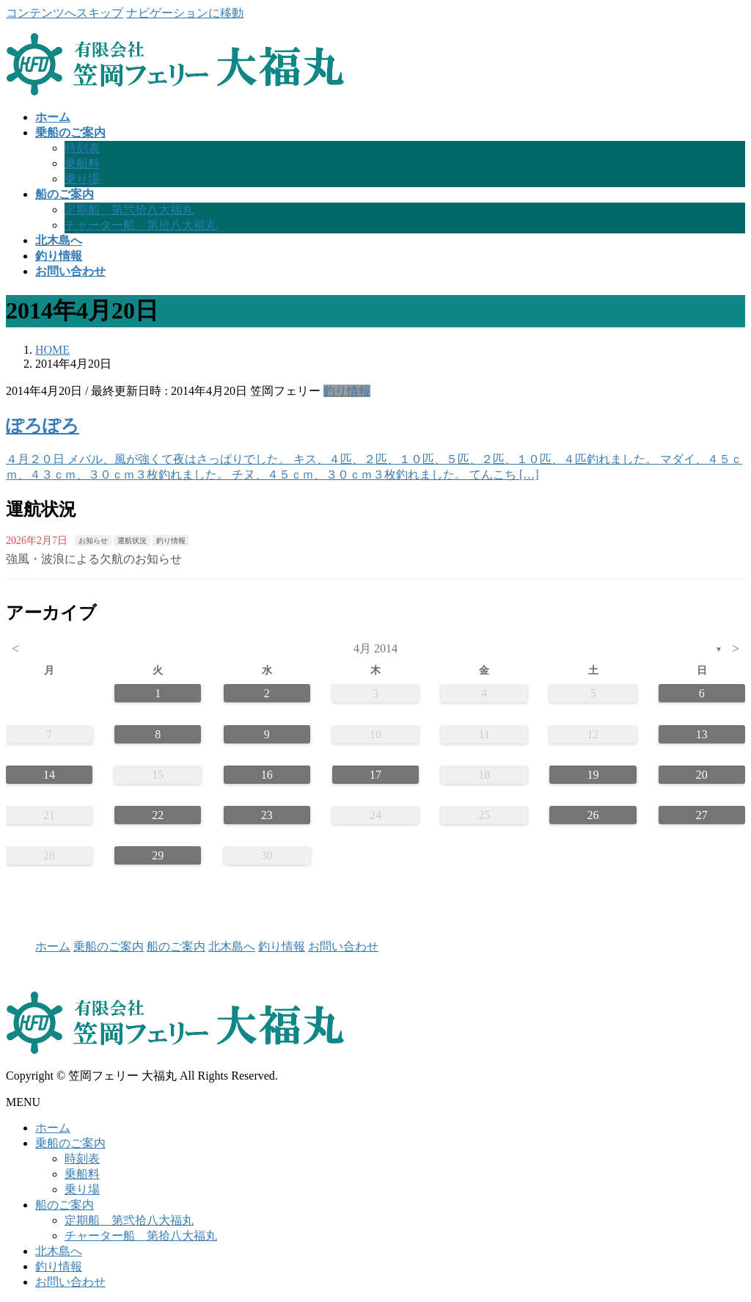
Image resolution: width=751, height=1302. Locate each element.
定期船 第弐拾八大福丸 (129, 209)
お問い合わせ (343, 946)
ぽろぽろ (42, 425)
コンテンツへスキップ (64, 13)
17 (375, 774)
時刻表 (82, 148)
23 (267, 815)
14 (49, 774)
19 (593, 774)
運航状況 (132, 541)
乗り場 (82, 178)
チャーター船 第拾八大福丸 (141, 225)
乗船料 (82, 163)
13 (702, 734)
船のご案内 (176, 946)
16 (267, 774)
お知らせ (93, 541)
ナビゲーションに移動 (184, 13)
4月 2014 (375, 648)
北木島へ (231, 946)
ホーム (52, 946)
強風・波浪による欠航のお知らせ (94, 559)
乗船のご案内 (108, 946)
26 (593, 815)
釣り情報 (346, 391)
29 (158, 855)
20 (702, 774)
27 (702, 815)
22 (158, 815)
